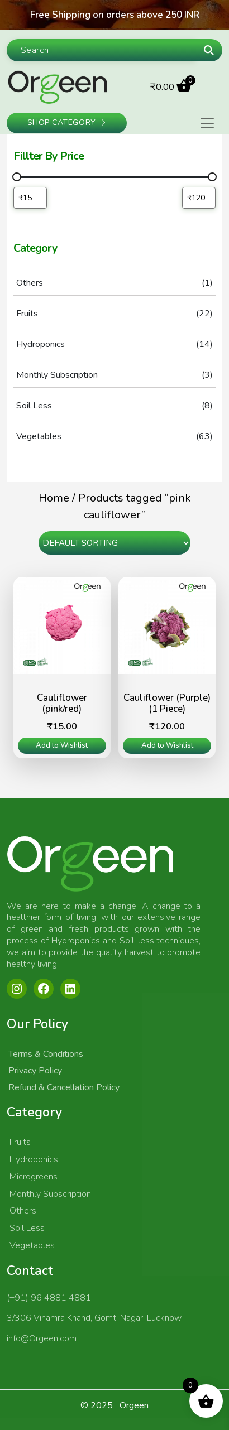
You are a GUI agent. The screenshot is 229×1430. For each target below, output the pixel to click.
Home (54, 497)
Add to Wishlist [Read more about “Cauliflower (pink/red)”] (62, 745)
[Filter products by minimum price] (30, 198)
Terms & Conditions (45, 1054)
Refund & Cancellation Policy (64, 1087)
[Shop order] (114, 543)
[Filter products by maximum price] (199, 198)
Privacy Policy (35, 1071)
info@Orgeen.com (42, 1338)
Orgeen (134, 1405)
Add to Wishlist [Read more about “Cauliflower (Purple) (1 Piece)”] (167, 745)
